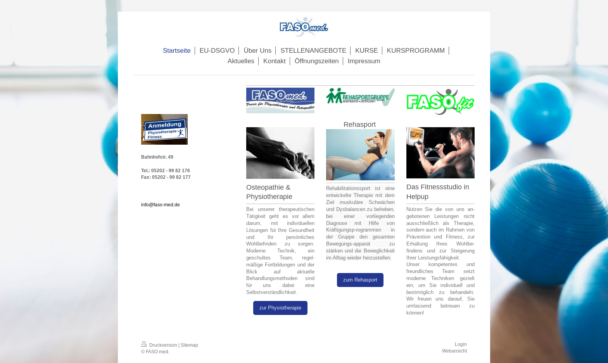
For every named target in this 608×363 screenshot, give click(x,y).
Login (461, 344)
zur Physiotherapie (280, 307)
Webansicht (454, 351)
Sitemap (189, 345)
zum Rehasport (360, 280)
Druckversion (159, 345)
